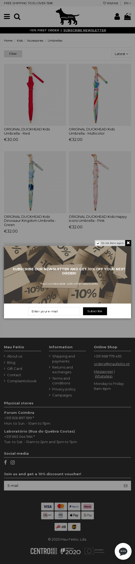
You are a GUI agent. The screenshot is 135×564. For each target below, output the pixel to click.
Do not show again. (112, 243)
